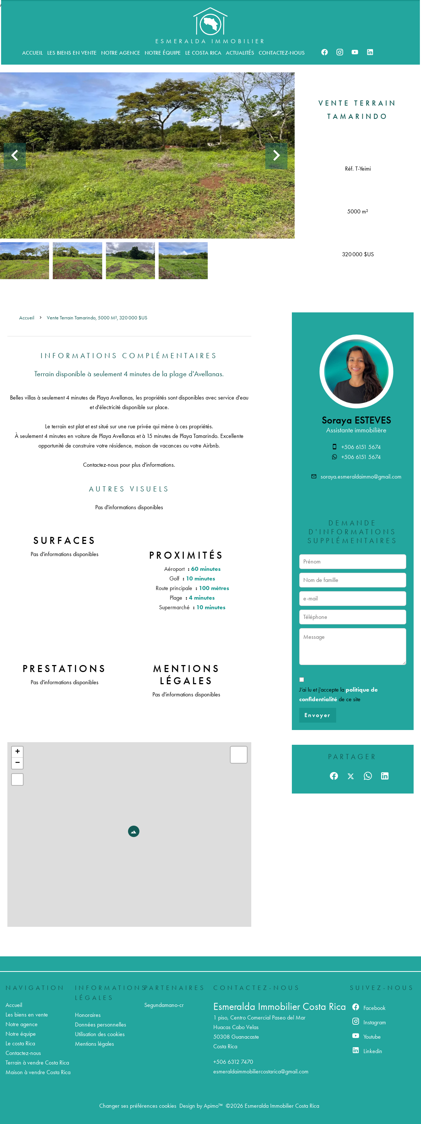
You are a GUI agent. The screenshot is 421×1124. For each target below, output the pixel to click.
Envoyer (317, 715)
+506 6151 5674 (361, 446)
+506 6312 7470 (233, 1061)
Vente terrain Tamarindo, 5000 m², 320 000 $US (97, 318)
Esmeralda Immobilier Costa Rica (279, 1006)
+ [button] (17, 752)
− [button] (17, 763)
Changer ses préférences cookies (137, 1105)
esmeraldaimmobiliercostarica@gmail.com (260, 1071)
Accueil (26, 318)
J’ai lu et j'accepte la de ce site (338, 694)
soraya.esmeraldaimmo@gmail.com (361, 476)
